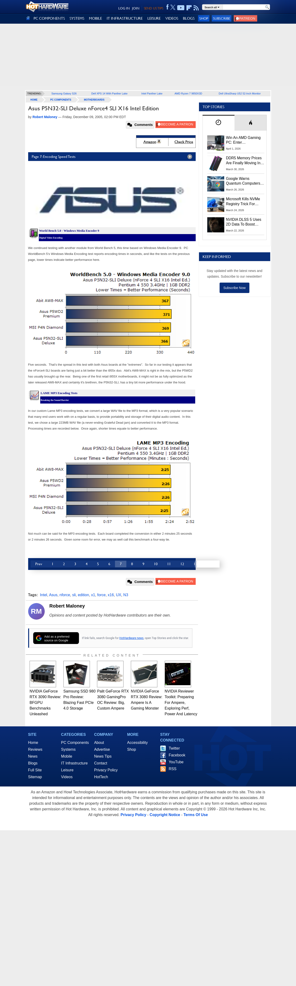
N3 (125, 595)
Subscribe (221, 18)
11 (169, 564)
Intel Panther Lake (151, 93)
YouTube (176, 762)
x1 (93, 595)
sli (74, 595)
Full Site (35, 770)
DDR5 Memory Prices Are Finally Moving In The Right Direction (244, 160)
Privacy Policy (106, 770)
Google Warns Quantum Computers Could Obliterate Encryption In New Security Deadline (243, 181)
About (99, 743)
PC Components (60, 99)
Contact (100, 763)
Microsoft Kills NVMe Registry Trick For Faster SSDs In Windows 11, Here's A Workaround (244, 201)
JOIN (135, 8)
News (33, 756)
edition (83, 595)
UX (118, 595)
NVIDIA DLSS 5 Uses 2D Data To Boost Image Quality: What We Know (243, 222)
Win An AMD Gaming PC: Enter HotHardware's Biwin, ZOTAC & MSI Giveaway (243, 140)
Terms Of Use (195, 815)
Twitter (174, 748)
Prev (38, 564)
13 (195, 564)
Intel (43, 595)
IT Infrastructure (74, 763)
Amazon (149, 142)
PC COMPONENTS (49, 18)
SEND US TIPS (153, 8)
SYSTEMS (77, 18)
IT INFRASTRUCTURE (125, 18)
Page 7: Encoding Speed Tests (113, 156)
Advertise (102, 749)
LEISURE (154, 18)
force (101, 595)
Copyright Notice (165, 815)
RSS (173, 769)
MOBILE (95, 18)
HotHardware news (131, 638)
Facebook (177, 755)
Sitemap (35, 777)
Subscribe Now (234, 288)
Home (33, 743)
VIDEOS (171, 18)
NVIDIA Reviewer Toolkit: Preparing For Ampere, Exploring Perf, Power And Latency (181, 702)
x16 (111, 595)
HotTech (101, 777)
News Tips (103, 756)
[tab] (219, 123)
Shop (203, 18)
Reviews (35, 749)
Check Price (183, 142)
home (34, 99)
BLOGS (188, 18)
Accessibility (137, 743)
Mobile (66, 756)
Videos (67, 777)
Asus (53, 595)
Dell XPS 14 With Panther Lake (109, 93)
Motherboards (94, 99)
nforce (65, 595)
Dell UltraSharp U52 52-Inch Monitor (240, 93)
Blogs (33, 763)
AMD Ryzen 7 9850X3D (188, 93)
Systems (68, 749)
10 (156, 564)
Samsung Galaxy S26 (63, 93)
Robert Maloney (67, 605)
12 (182, 564)
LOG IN (124, 8)
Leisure (67, 770)
